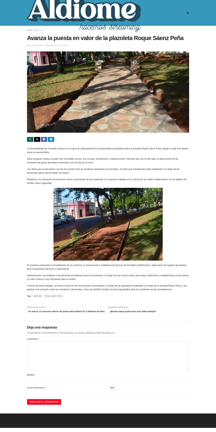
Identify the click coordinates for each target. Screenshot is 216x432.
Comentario (33, 343)
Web (112, 392)
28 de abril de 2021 (35, 45)
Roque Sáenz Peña (53, 297)
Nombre (31, 379)
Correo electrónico (37, 391)
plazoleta (38, 297)
